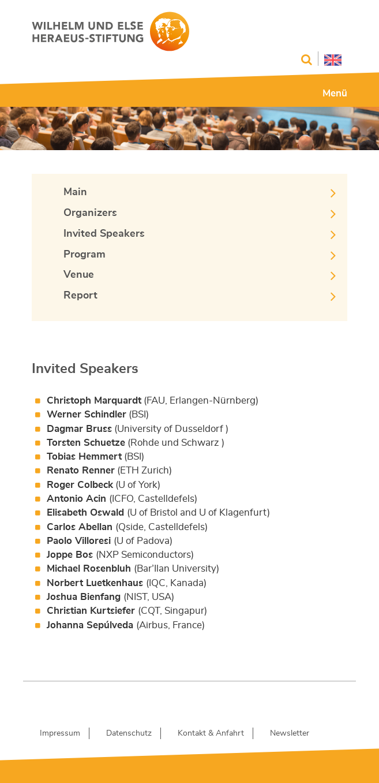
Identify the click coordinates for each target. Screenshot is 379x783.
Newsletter (289, 733)
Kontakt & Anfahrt (211, 733)
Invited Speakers (104, 234)
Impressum (60, 733)
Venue (78, 275)
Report (80, 295)
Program (84, 254)
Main (75, 192)
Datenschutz (129, 733)
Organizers (90, 213)
